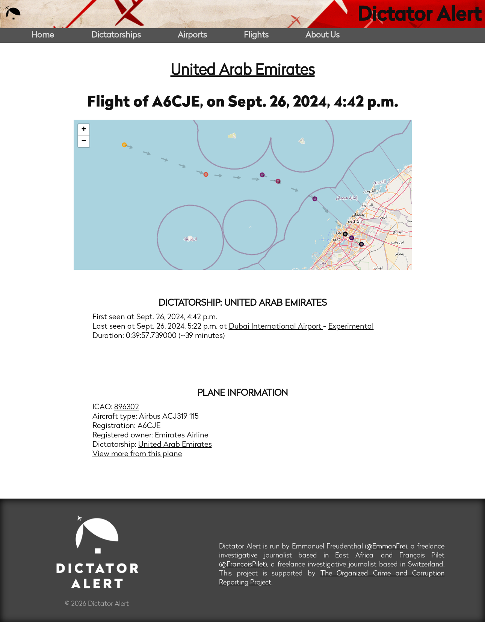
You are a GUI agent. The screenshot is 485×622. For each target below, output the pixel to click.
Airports (192, 35)
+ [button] (83, 129)
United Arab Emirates (243, 70)
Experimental (351, 327)
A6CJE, (179, 102)
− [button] (83, 141)
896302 (126, 407)
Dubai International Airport (276, 327)
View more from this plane (137, 454)
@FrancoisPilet (243, 564)
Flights (256, 35)
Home (42, 35)
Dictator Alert (419, 16)
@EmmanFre (386, 546)
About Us (322, 35)
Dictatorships (116, 35)
